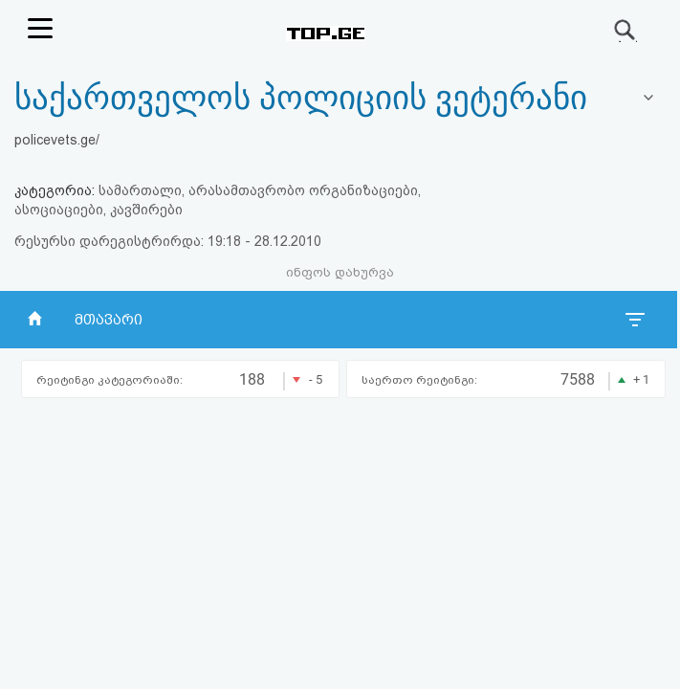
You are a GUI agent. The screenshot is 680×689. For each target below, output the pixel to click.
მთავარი (109, 319)
